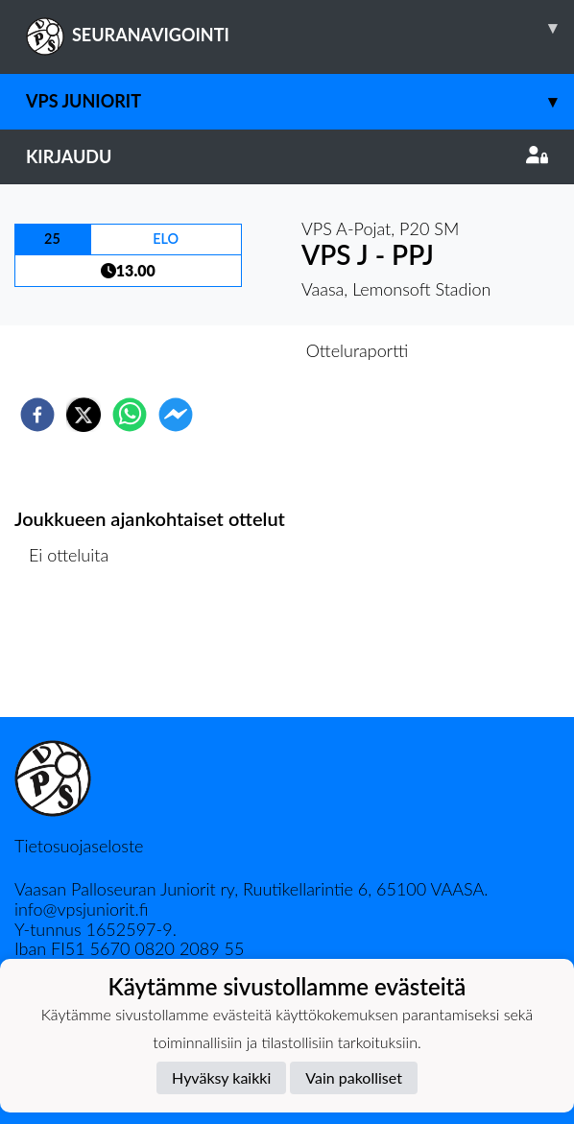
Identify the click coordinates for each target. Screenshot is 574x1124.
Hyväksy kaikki (221, 1077)
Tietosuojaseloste (78, 845)
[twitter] (83, 414)
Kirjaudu (287, 156)
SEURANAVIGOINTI (300, 28)
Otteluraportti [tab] (357, 350)
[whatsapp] (129, 414)
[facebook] (37, 414)
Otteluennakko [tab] (220, 350)
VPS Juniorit (300, 101)
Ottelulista (76, 652)
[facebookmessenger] (175, 414)
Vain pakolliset (353, 1077)
